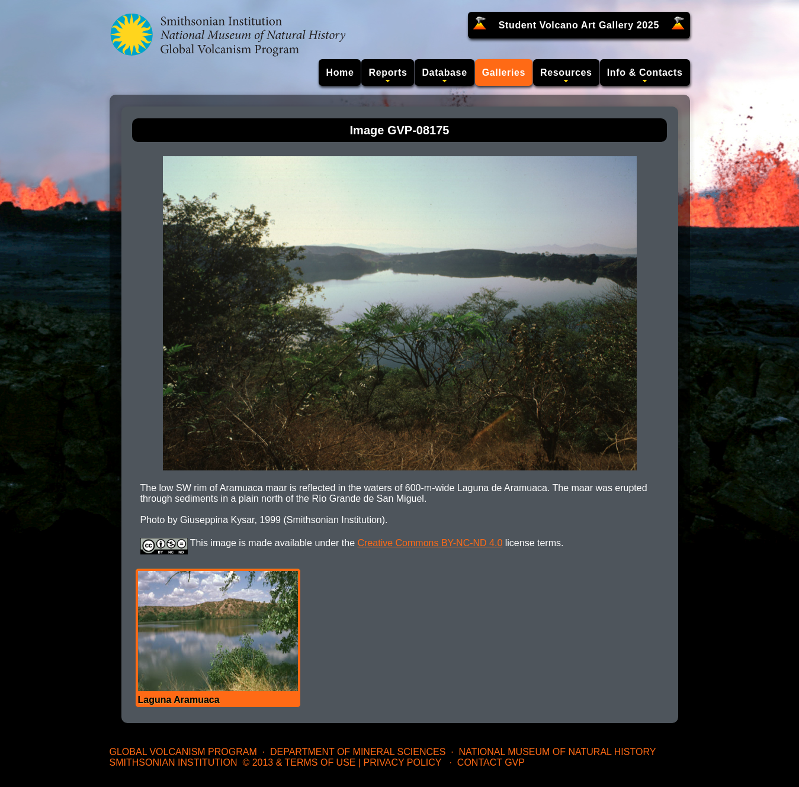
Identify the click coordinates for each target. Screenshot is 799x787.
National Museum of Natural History (557, 752)
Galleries (503, 72)
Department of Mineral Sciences (357, 752)
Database (444, 72)
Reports (387, 72)
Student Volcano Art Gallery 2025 (579, 25)
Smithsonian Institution (174, 762)
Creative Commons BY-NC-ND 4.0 (430, 543)
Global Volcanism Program (183, 752)
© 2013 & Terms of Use (298, 762)
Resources (566, 72)
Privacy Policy (403, 762)
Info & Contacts (645, 72)
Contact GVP (491, 762)
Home (340, 72)
